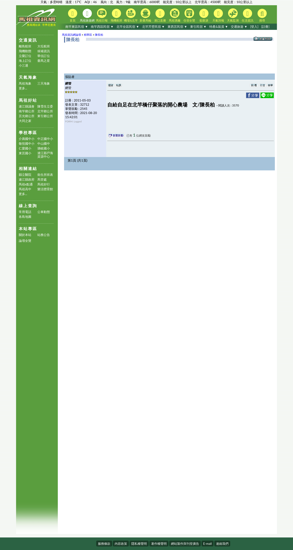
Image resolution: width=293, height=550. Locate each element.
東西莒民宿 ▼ (177, 26)
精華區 (88, 34)
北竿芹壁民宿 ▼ (153, 26)
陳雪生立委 (45, 106)
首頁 (72, 15)
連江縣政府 (26, 179)
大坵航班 (43, 46)
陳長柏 (99, 34)
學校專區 (28, 132)
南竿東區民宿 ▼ (76, 26)
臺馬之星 (43, 60)
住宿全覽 (189, 15)
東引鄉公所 (45, 116)
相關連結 (28, 168)
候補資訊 (43, 51)
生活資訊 (247, 15)
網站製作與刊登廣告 (185, 543)
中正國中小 (45, 139)
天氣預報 (218, 15)
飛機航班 (116, 15)
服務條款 (104, 543)
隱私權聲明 (139, 543)
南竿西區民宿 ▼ (102, 26)
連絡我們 (222, 543)
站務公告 (43, 235)
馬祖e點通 (26, 184)
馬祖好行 (43, 184)
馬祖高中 (25, 189)
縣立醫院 (25, 174)
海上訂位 (25, 60)
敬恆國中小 (26, 143)
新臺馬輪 (145, 15)
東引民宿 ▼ (198, 26)
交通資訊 (28, 40)
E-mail (207, 543)
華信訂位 (43, 56)
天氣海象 (28, 77)
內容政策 (121, 543)
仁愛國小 (25, 148)
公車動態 (43, 212)
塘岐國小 (43, 148)
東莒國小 (25, 153)
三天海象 (43, 83)
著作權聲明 (159, 543)
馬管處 (42, 179)
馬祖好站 (28, 100)
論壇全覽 (25, 240)
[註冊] (265, 26)
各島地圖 (25, 216)
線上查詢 (28, 205)
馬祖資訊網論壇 (71, 34)
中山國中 (43, 143)
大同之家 (25, 121)
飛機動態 (25, 51)
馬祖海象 (25, 83)
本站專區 (28, 228)
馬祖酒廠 (175, 15)
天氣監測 (233, 15)
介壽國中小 (26, 139)
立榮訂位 (25, 56)
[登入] (254, 26)
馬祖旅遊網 (87, 15)
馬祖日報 (102, 15)
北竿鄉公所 (45, 111)
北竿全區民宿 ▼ (127, 26)
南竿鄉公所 (26, 111)
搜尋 (262, 15)
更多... (23, 88)
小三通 (23, 65)
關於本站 (25, 235)
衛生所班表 (45, 174)
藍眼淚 (203, 15)
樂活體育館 (45, 189)
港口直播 (160, 15)
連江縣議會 (26, 106)
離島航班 (25, 46)
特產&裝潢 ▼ (218, 26)
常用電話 (25, 212)
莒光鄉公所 (26, 116)
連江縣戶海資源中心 (45, 154)
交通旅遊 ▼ (239, 26)
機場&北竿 (131, 15)
